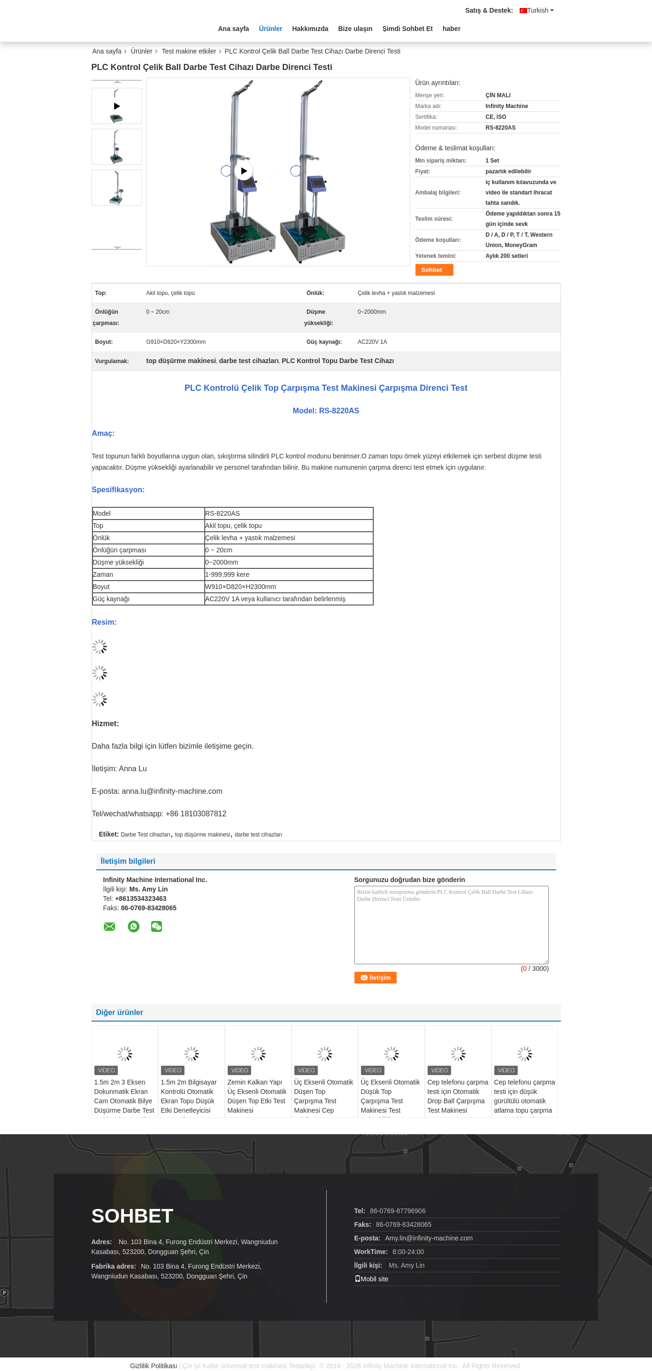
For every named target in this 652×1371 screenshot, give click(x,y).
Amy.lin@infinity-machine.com (429, 1238)
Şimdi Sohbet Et (408, 28)
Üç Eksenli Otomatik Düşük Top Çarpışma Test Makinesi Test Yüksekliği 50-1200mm (390, 1105)
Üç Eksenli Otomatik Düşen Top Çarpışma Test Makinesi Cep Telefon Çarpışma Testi (323, 1105)
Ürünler (271, 28)
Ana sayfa (233, 28)
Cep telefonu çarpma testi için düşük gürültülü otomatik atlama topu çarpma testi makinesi (524, 1100)
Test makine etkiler (189, 51)
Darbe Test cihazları (145, 834)
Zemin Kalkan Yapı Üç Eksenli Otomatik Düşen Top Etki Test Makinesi (257, 1096)
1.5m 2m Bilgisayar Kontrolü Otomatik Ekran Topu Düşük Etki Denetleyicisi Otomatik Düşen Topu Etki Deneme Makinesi (189, 1110)
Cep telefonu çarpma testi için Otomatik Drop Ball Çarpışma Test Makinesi (458, 1096)
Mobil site (371, 1279)
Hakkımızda (310, 28)
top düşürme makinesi (202, 834)
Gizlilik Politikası (153, 1366)
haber (451, 28)
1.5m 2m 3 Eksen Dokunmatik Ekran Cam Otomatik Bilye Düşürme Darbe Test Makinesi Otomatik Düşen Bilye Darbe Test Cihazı (124, 1110)
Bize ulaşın (355, 28)
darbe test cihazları (258, 834)
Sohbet (432, 269)
